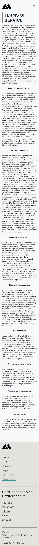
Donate (6, 466)
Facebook (8, 515)
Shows (6, 457)
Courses (6, 462)
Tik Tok (6, 511)
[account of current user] (34, 6)
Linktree (7, 519)
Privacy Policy (9, 475)
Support (6, 470)
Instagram (8, 506)
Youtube (7, 502)
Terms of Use (9, 479)
